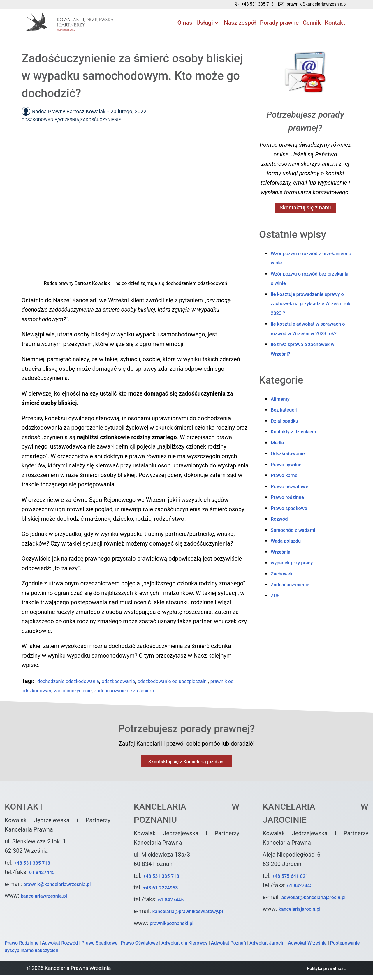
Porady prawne (279, 23)
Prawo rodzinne (291, 518)
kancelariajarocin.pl (304, 912)
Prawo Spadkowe (99, 946)
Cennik (312, 23)
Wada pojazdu (289, 562)
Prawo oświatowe (293, 507)
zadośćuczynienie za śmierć (175, 691)
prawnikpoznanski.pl (176, 926)
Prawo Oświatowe (139, 946)
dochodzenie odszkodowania (75, 681)
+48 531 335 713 (36, 866)
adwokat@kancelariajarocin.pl (320, 900)
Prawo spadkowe (293, 529)
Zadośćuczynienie (117, 121)
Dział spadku (287, 442)
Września (79, 121)
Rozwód (281, 540)
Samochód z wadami (298, 551)
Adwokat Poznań (228, 946)
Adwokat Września (307, 946)
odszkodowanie (135, 681)
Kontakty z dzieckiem (298, 452)
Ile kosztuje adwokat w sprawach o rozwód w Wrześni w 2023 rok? (310, 345)
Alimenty (282, 420)
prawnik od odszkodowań (54, 691)
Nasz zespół (240, 23)
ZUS (276, 616)
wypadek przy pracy (296, 583)
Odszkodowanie (43, 121)
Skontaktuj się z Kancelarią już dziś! (186, 763)
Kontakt (335, 23)
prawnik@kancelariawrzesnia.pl (64, 887)
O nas (184, 23)
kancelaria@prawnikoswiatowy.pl (195, 914)
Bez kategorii (288, 431)
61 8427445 (44, 875)
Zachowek (284, 595)
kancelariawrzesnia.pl (49, 899)
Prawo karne (287, 496)
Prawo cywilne (289, 485)
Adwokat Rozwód (60, 946)
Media (279, 463)
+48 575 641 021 (294, 879)
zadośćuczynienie (113, 691)
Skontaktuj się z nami (305, 209)
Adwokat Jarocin (266, 946)
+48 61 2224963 (164, 890)
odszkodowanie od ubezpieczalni (201, 681)
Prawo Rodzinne (21, 946)
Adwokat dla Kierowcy (184, 946)
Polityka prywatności (322, 971)
